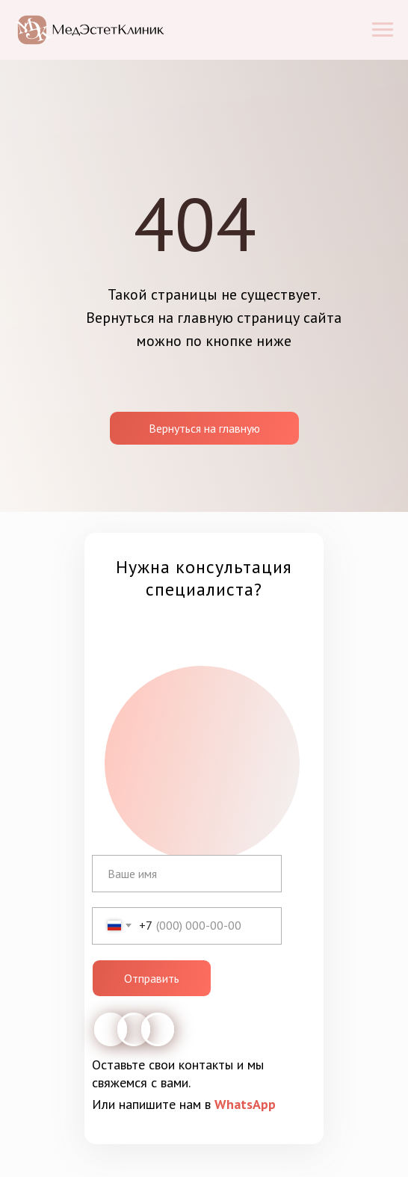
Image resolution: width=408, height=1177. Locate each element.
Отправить (151, 978)
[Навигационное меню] (382, 29)
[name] (187, 873)
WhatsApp (245, 1104)
